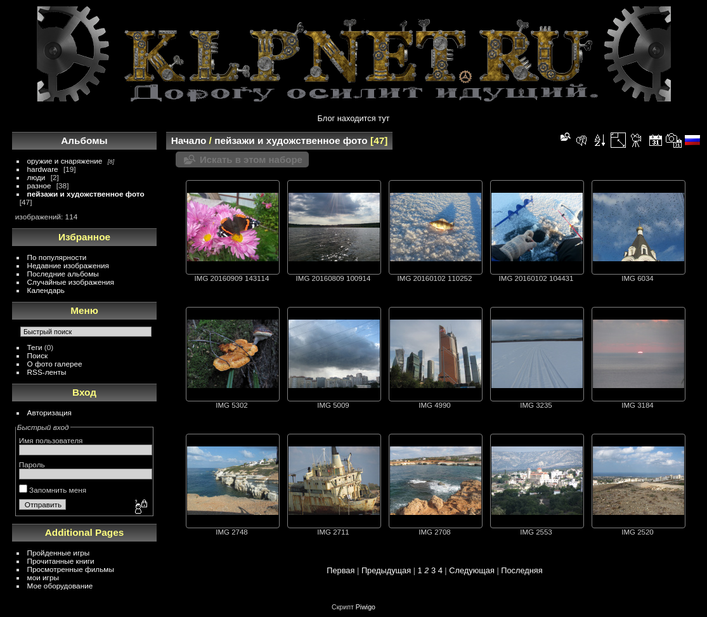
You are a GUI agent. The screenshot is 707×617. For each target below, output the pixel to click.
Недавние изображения (68, 265)
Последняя (521, 570)
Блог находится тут (354, 118)
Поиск (37, 355)
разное (39, 185)
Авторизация (49, 412)
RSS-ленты (47, 372)
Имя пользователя (51, 440)
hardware (42, 169)
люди (36, 177)
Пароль (32, 464)
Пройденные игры (58, 553)
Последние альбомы (63, 274)
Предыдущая (386, 570)
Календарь (46, 290)
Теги (34, 347)
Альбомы (84, 140)
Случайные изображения (70, 282)
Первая (340, 570)
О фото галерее (54, 364)
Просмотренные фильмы (70, 569)
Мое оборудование (60, 585)
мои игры (43, 577)
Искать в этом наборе (251, 159)
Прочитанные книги (60, 561)
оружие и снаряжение (65, 161)
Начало (189, 140)
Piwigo (365, 607)
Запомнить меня (52, 490)
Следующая (472, 570)
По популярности (57, 257)
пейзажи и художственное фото (86, 194)
